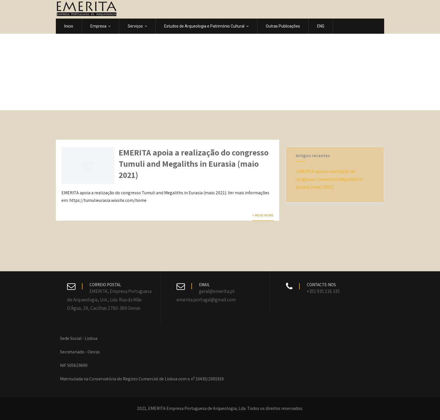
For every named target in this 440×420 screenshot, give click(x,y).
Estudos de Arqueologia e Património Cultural (206, 26)
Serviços (137, 26)
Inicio (68, 26)
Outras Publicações (283, 26)
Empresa (100, 26)
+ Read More (263, 215)
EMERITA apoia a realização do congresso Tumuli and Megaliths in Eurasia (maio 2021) (194, 163)
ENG (320, 26)
